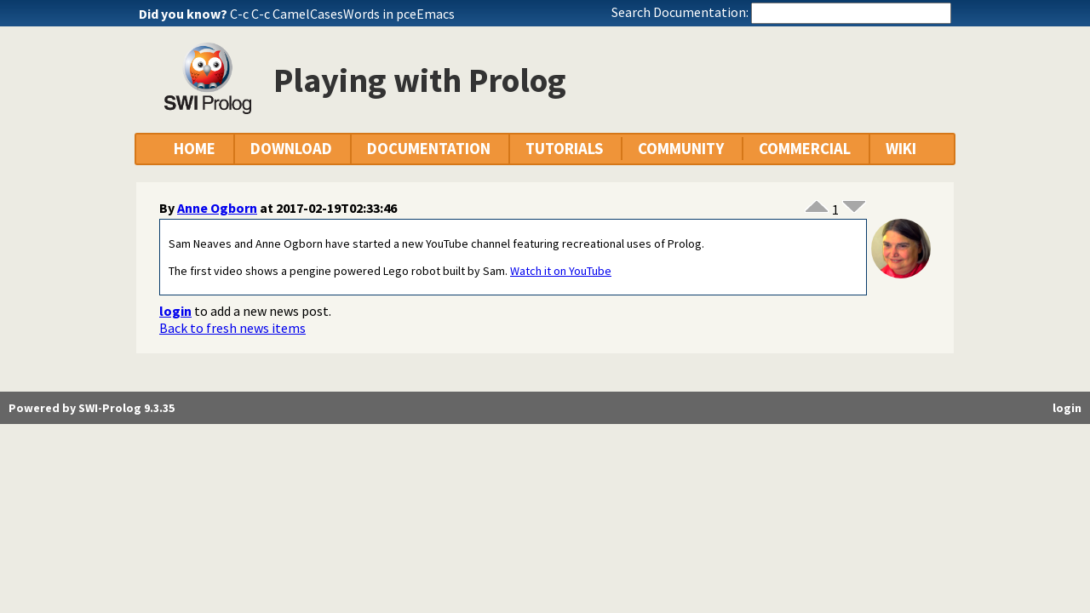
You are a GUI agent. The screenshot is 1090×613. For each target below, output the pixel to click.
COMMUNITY (681, 148)
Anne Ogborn (217, 207)
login (175, 310)
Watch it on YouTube (560, 270)
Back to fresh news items (232, 327)
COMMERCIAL (805, 148)
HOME (194, 148)
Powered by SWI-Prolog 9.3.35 (92, 407)
